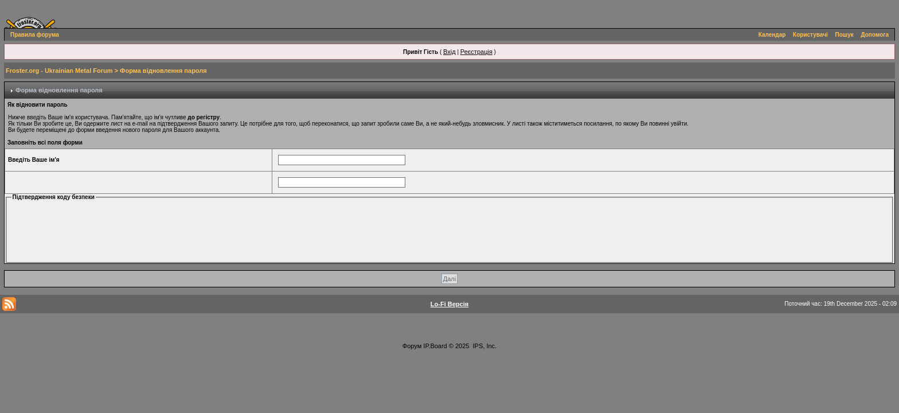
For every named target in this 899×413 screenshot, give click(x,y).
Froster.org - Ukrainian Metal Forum (59, 70)
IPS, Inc (484, 345)
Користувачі (810, 35)
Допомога (875, 35)
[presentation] (104, 230)
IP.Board (435, 345)
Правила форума (34, 35)
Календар (772, 35)
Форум (411, 345)
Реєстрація (476, 51)
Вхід (449, 51)
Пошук (844, 35)
